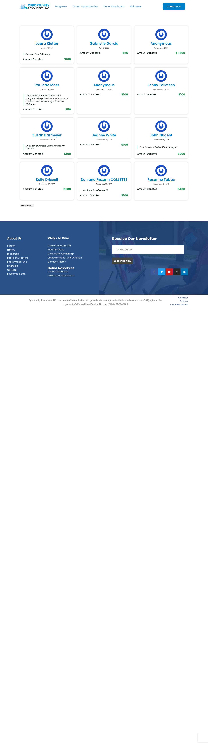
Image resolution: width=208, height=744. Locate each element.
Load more (27, 205)
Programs (61, 6)
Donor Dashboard (113, 6)
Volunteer (136, 6)
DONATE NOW (174, 6)
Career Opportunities (85, 6)
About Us (14, 238)
